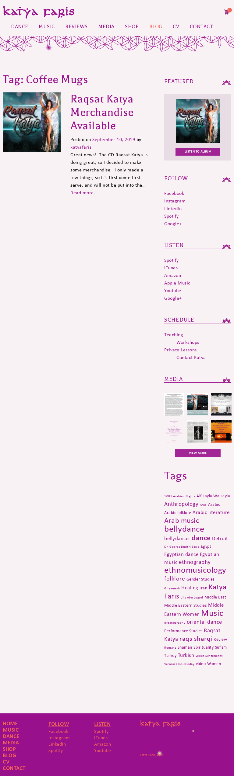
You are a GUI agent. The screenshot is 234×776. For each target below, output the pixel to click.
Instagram (175, 201)
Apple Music (177, 283)
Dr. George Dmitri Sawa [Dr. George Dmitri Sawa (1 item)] (181, 547)
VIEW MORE (198, 453)
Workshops (187, 342)
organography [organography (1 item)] (174, 623)
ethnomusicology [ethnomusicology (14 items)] (195, 569)
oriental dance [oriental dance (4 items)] (204, 621)
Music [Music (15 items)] (212, 613)
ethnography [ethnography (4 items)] (195, 561)
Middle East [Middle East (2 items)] (215, 597)
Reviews (76, 26)
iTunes (171, 268)
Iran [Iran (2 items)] (203, 588)
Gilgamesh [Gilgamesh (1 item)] (172, 588)
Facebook (174, 193)
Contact (201, 26)
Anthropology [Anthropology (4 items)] (181, 503)
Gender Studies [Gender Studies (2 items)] (200, 579)
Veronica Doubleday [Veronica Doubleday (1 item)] (179, 664)
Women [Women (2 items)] (214, 663)
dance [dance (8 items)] (201, 537)
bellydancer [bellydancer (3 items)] (177, 538)
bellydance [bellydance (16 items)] (184, 528)
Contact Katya (191, 357)
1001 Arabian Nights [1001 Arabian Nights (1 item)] (179, 496)
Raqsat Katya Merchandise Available (102, 112)
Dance (19, 26)
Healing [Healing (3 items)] (189, 588)
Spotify (171, 216)
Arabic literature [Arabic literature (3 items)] (211, 512)
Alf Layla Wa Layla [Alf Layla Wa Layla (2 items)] (213, 495)
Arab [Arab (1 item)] (203, 505)
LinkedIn (173, 208)
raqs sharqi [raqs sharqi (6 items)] (195, 638)
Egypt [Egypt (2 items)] (206, 546)
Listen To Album (198, 151)
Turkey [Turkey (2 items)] (170, 655)
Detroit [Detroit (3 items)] (220, 538)
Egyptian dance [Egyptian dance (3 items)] (181, 554)
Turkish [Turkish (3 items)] (186, 655)
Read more (82, 192)
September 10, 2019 (113, 139)
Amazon (172, 275)
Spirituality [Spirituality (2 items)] (203, 647)
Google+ (173, 223)
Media (106, 26)
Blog (155, 26)
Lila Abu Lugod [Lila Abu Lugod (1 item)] (192, 597)
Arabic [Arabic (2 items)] (214, 504)
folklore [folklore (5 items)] (174, 578)
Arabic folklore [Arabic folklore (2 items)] (177, 512)
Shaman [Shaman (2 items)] (185, 647)
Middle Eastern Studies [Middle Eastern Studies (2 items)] (185, 605)
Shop (132, 26)
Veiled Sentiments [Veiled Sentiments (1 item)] (209, 656)
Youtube (172, 290)
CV (176, 26)
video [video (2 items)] (201, 663)
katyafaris (80, 147)
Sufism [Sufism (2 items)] (221, 647)
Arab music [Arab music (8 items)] (181, 520)
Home (10, 723)
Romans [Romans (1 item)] (170, 648)
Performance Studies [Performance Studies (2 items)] (183, 630)
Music (47, 26)
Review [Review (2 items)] (220, 639)
